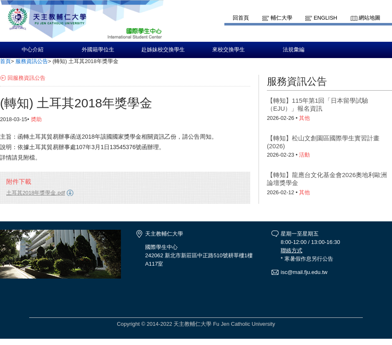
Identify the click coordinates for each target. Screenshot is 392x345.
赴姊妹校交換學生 (163, 50)
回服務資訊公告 (26, 78)
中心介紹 (32, 50)
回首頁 (241, 18)
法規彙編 (293, 50)
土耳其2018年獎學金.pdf (35, 193)
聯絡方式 (291, 250)
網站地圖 (369, 18)
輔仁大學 (281, 18)
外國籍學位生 (98, 50)
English (325, 18)
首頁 (5, 61)
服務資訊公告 (31, 61)
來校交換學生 (228, 50)
